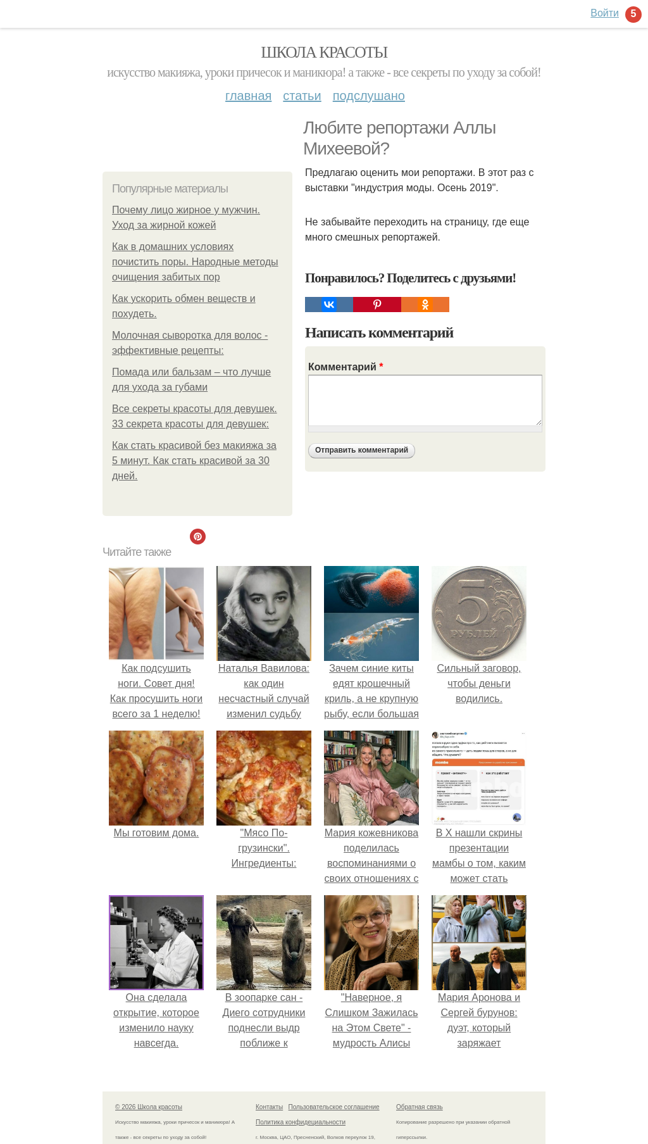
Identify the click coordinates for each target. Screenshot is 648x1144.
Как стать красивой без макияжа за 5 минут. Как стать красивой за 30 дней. (194, 460)
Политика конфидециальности (301, 1122)
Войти (604, 13)
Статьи (302, 96)
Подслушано (369, 96)
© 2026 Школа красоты (148, 1106)
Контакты (269, 1106)
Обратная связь (419, 1106)
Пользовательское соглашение (334, 1106)
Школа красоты (324, 52)
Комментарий (345, 366)
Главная (248, 96)
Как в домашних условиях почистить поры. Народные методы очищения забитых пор (195, 261)
